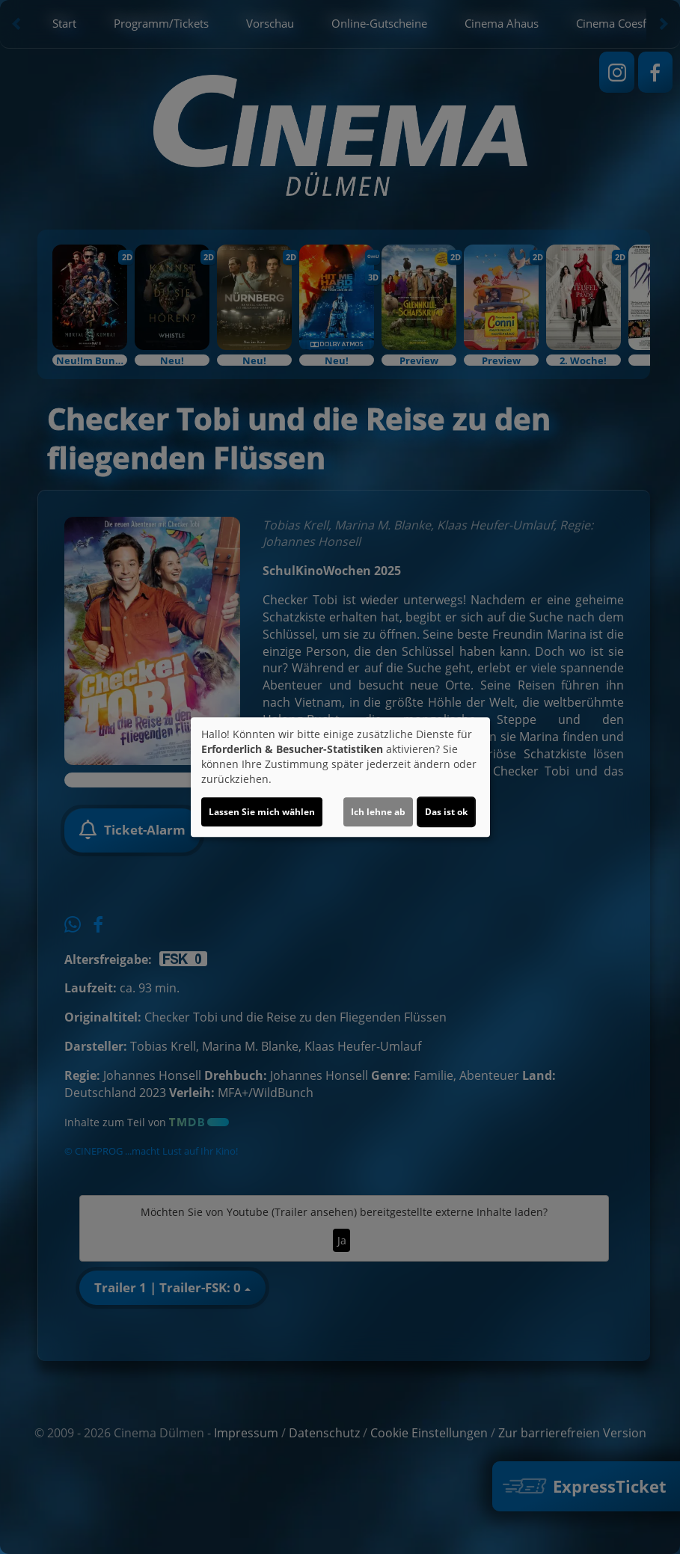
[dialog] (340, 777)
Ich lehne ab (378, 811)
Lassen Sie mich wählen (262, 811)
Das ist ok (446, 811)
